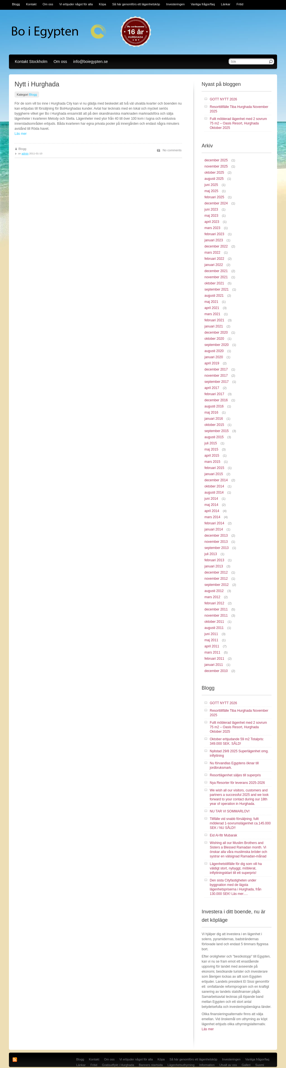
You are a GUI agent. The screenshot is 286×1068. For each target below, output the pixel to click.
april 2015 (211, 456)
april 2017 (211, 388)
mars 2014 (212, 517)
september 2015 (216, 431)
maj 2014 (211, 505)
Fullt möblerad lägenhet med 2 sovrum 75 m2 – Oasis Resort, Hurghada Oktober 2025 (238, 123)
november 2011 (216, 615)
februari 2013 (214, 560)
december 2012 (216, 572)
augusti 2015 (214, 437)
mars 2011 (212, 652)
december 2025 (216, 160)
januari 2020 (213, 357)
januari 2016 (213, 419)
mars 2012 (212, 597)
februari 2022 (214, 259)
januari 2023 (213, 240)
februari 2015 (214, 468)
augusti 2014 (214, 492)
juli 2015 (210, 443)
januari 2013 (213, 566)
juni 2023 (211, 209)
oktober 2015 (214, 425)
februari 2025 (214, 197)
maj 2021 (211, 302)
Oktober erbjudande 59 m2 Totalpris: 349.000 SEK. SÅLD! (237, 741)
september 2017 (216, 382)
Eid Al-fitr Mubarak (223, 835)
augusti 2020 (214, 351)
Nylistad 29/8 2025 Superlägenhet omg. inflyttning (239, 753)
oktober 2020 (214, 339)
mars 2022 (212, 252)
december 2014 (216, 480)
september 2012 (216, 585)
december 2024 (216, 203)
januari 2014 (213, 529)
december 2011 (216, 609)
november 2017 (216, 376)
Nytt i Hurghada (37, 84)
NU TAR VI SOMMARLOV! (230, 811)
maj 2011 (211, 640)
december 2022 (216, 246)
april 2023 (211, 222)
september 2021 (216, 289)
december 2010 (216, 671)
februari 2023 (214, 234)
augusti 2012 (214, 591)
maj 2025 (211, 191)
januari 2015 (213, 474)
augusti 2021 (214, 296)
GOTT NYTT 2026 (223, 99)
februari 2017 (214, 394)
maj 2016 (211, 412)
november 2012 (216, 579)
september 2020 (216, 345)
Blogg (33, 94)
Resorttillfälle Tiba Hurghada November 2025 (239, 109)
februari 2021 (214, 320)
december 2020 (216, 332)
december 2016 (216, 400)
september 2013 (216, 548)
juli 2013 (210, 554)
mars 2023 (212, 228)
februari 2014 (214, 523)
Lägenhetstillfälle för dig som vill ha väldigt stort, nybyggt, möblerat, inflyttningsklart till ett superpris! (236, 868)
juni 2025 (211, 185)
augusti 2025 (214, 179)
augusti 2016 (214, 406)
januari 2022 (213, 265)
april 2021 (211, 308)
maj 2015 (211, 449)
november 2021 (216, 277)
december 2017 (216, 369)
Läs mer (21, 134)
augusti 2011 (214, 628)
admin (25, 153)
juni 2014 (211, 499)
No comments (172, 150)
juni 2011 (211, 634)
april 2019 (211, 363)
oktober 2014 (214, 486)
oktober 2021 (214, 283)
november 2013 (216, 542)
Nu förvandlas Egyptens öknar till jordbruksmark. (234, 765)
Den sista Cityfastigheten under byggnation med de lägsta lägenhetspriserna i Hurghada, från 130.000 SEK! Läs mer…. (235, 887)
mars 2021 (212, 314)
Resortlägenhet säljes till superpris (235, 775)
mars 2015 (212, 462)
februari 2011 (214, 659)
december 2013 (216, 535)
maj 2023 (211, 216)
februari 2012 (214, 603)
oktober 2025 (214, 173)
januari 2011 (213, 665)
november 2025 (216, 166)
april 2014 (211, 511)
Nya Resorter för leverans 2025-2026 (237, 783)
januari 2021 (213, 326)
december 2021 (216, 271)
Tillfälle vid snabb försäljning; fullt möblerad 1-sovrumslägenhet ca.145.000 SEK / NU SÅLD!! (240, 823)
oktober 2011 (214, 622)
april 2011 (211, 646)
